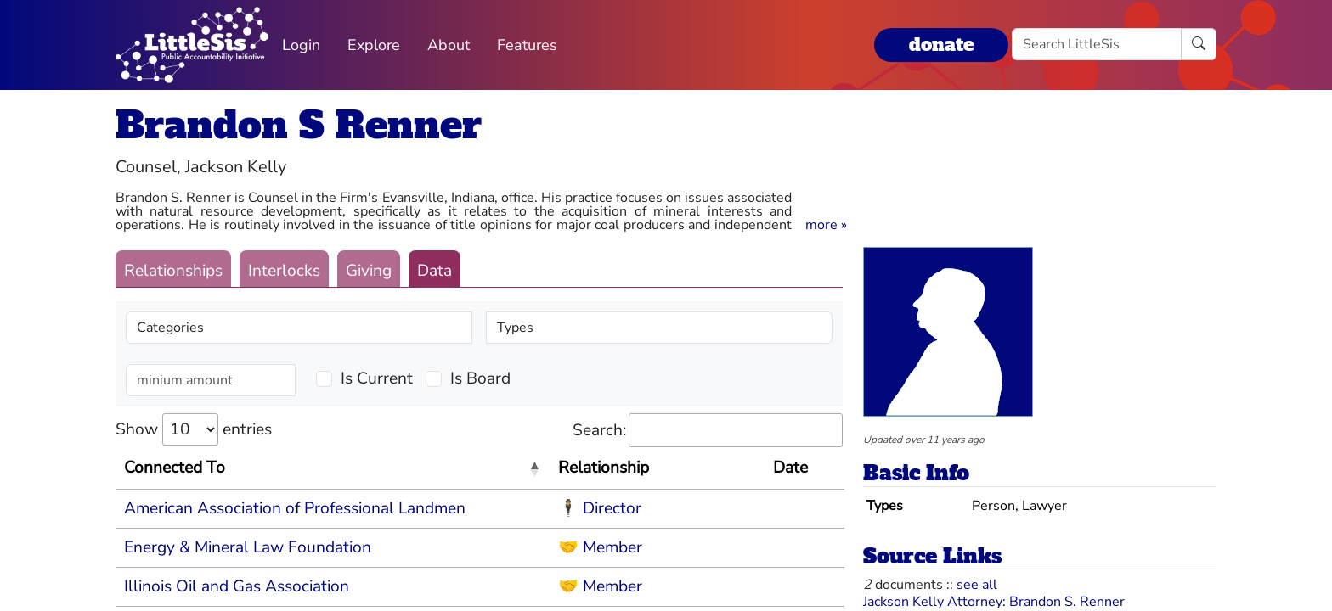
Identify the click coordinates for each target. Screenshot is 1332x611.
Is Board (480, 378)
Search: (708, 430)
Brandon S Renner (299, 125)
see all (977, 584)
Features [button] (527, 45)
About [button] (448, 45)
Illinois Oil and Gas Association (236, 586)
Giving (369, 271)
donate (941, 44)
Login (301, 45)
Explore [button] (373, 45)
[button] (826, 225)
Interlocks (284, 271)
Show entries (194, 429)
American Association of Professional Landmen (295, 508)
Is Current (377, 378)
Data (434, 271)
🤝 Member (600, 547)
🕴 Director (599, 508)
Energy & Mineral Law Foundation (247, 547)
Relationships (173, 271)
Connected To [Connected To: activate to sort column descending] (174, 468)
